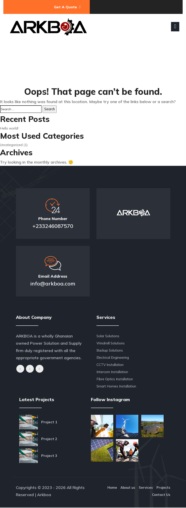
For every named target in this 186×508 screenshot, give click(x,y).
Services (146, 488)
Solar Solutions (107, 336)
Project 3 (49, 455)
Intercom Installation (112, 372)
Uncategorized (11, 145)
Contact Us (161, 495)
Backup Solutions (109, 350)
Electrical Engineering (112, 357)
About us (127, 488)
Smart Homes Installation (116, 386)
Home (111, 488)
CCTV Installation (110, 365)
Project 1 (49, 422)
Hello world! (9, 128)
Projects (163, 488)
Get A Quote (67, 7)
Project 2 (49, 439)
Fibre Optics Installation (114, 379)
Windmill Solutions (110, 343)
